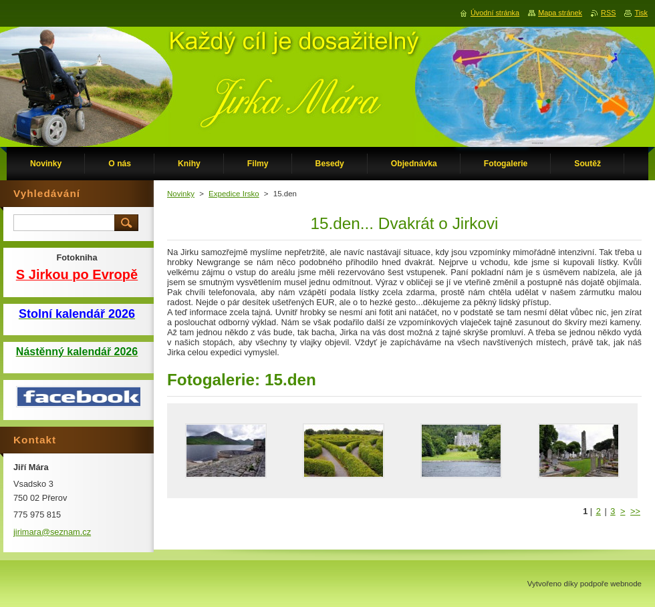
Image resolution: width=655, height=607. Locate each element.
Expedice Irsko (234, 194)
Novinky (180, 194)
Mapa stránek (560, 13)
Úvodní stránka (495, 13)
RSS (608, 13)
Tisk (641, 13)
